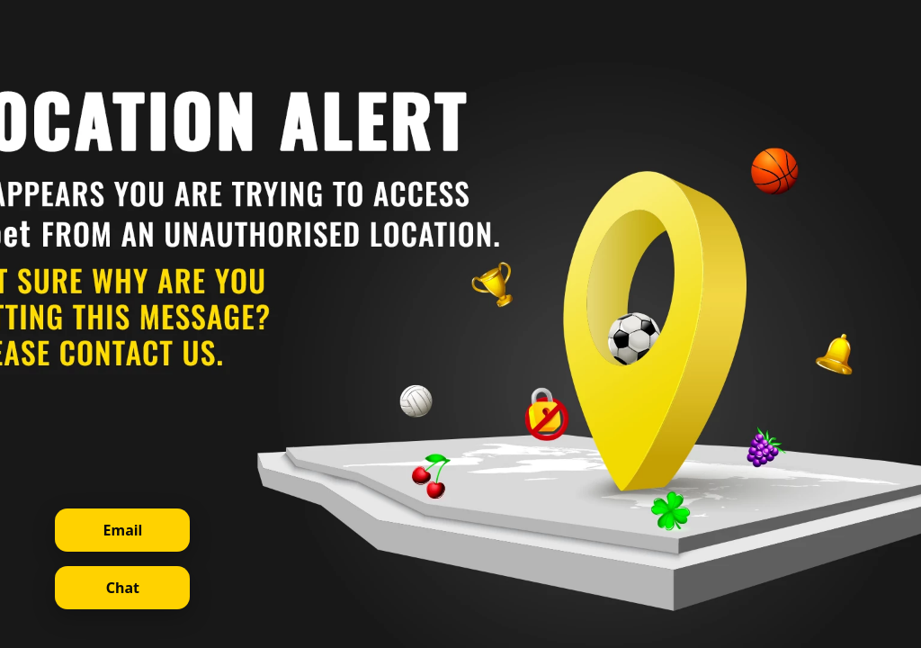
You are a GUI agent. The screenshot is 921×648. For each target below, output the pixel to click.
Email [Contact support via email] (123, 530)
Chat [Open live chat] (122, 588)
